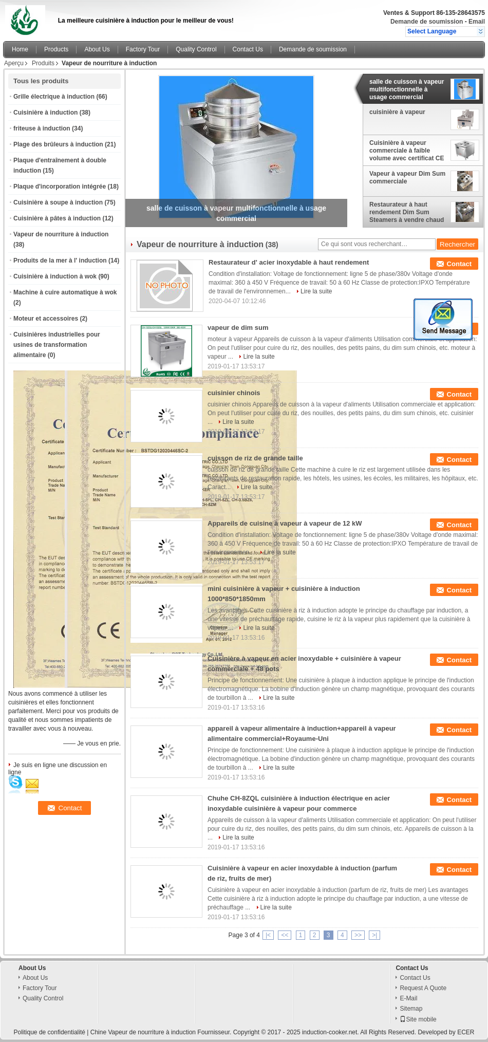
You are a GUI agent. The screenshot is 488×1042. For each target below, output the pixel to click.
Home (20, 49)
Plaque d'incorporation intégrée (59, 186)
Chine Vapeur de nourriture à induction (143, 1032)
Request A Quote (423, 988)
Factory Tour (143, 49)
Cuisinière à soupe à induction (58, 202)
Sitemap (411, 1008)
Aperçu (14, 63)
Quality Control (196, 49)
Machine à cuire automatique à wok (65, 292)
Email (476, 21)
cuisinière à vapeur (397, 112)
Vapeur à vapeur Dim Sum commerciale (407, 177)
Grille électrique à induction (54, 96)
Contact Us (248, 49)
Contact (459, 264)
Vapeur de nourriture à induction (60, 234)
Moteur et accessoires (45, 318)
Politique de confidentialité (49, 1032)
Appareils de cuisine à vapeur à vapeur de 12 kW (285, 523)
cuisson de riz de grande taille (255, 458)
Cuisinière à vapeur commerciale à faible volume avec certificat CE (406, 150)
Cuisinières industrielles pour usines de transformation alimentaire (56, 345)
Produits (43, 63)
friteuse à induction (41, 128)
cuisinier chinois (234, 393)
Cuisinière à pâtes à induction (57, 218)
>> (358, 935)
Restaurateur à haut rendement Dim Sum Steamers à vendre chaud (406, 212)
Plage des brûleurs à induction (58, 144)
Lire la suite (316, 291)
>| (374, 935)
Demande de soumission (426, 21)
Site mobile (418, 1019)
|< (268, 935)
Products (56, 49)
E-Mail (408, 998)
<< (284, 935)
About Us (96, 49)
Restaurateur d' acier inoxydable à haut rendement (289, 262)
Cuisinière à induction (45, 112)
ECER (465, 1032)
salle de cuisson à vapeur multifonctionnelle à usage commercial (406, 89)
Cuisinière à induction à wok (55, 276)
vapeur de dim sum (238, 327)
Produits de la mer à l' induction (60, 260)
